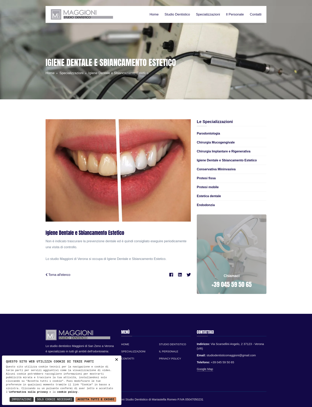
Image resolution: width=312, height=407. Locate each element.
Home (154, 14)
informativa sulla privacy (28, 392)
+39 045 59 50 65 (232, 284)
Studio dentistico (177, 14)
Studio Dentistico (172, 344)
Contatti (255, 14)
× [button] (116, 360)
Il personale (235, 14)
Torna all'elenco (58, 274)
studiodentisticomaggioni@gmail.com (231, 355)
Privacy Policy (170, 358)
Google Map (205, 369)
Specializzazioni (208, 14)
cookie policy (67, 392)
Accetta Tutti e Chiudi (95, 399)
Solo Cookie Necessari (54, 399)
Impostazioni (22, 399)
